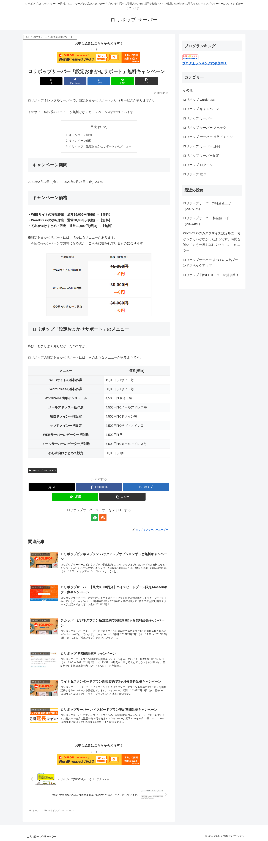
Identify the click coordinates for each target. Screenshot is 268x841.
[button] (146, 81)
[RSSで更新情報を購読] (102, 517)
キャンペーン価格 (80, 140)
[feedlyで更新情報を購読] (94, 517)
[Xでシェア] (51, 81)
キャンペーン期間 (80, 135)
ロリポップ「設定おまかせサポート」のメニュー (100, 146)
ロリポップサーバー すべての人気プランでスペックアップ (210, 262)
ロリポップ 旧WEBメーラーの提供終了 (211, 275)
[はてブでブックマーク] (98, 81)
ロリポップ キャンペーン (42, 470)
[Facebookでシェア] (75, 81)
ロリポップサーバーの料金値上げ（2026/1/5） (207, 206)
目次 (94, 127)
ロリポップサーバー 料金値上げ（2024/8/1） (206, 221)
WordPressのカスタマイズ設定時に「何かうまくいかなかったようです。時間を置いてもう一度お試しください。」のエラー (211, 241)
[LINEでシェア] (122, 81)
